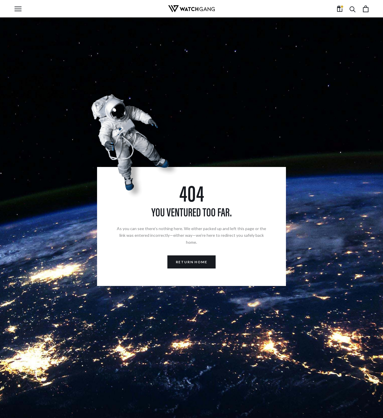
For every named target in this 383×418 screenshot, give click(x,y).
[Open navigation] (18, 8)
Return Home (191, 262)
